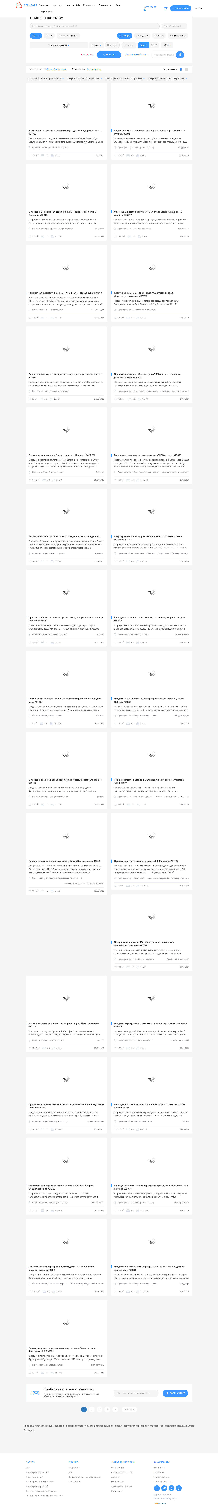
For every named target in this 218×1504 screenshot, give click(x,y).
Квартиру (124, 36)
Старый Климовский (179, 1040)
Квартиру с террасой (37, 1486)
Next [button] (102, 105)
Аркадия (115, 1476)
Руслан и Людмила (95, 1121)
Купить (36, 36)
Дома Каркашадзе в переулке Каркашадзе (84, 883)
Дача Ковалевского (121, 1486)
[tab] (181, 69)
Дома (71, 1472)
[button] (167, 45)
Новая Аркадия (97, 310)
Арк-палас (99, 553)
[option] (66, 105)
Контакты (159, 1467)
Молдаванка (118, 1481)
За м (154, 45)
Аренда (57, 5)
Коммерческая (178, 36)
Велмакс (100, 472)
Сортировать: (37, 69)
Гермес (100, 1040)
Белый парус (98, 1202)
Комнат (96, 45)
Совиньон (116, 1490)
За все (143, 45)
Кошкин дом (183, 229)
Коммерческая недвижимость (84, 1476)
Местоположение (59, 45)
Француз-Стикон (181, 1202)
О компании (105, 5)
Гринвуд (100, 797)
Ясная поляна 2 (97, 1365)
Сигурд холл (183, 147)
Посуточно (74, 1481)
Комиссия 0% (72, 5)
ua (196, 8)
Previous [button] (30, 105)
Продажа (44, 5)
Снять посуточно (68, 36)
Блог (118, 5)
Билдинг (100, 634)
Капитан (100, 716)
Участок (158, 36)
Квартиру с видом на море (40, 1481)
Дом (28, 1467)
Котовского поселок (122, 1472)
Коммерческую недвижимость (42, 1490)
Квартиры (73, 1467)
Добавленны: (78, 69)
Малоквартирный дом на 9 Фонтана (172, 797)
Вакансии (159, 1472)
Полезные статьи (163, 1481)
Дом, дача (142, 36)
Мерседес (184, 391)
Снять (49, 36)
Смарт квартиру (34, 1476)
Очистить (88, 55)
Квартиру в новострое (37, 1472)
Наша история (161, 1476)
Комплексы (89, 5)
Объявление (180, 8)
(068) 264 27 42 (150, 8)
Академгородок (182, 716)
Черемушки (117, 1467)
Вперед (128, 1409)
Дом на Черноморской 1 (178, 959)
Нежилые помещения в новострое (44, 1495)
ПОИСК (110, 55)
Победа (185, 1121)
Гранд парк (99, 229)
